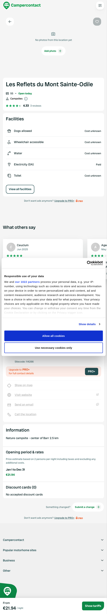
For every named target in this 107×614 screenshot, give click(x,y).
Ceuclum (23, 245)
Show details (87, 324)
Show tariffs (93, 606)
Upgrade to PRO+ (64, 200)
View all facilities (20, 189)
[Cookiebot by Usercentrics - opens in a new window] (87, 263)
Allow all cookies (53, 335)
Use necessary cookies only (53, 347)
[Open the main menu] (100, 5)
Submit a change (88, 507)
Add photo (53, 50)
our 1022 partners (27, 281)
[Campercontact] (22, 5)
